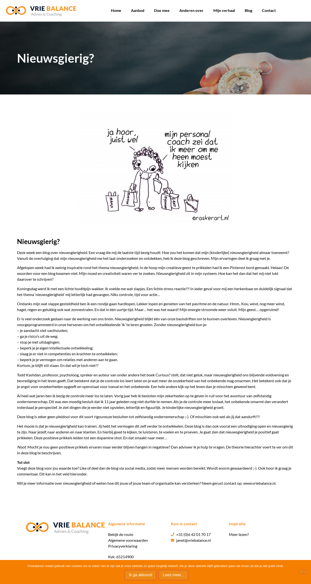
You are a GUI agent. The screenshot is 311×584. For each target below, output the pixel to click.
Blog (248, 10)
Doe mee (162, 10)
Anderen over (191, 10)
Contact (269, 10)
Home (116, 10)
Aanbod (137, 10)
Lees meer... (173, 575)
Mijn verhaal (224, 10)
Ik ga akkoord (140, 575)
